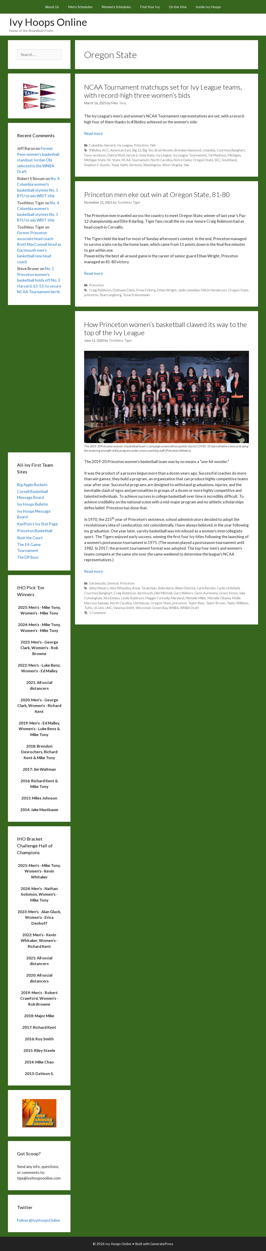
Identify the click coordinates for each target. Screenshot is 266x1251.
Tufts (88, 608)
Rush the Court (30, 537)
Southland (229, 160)
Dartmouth (97, 583)
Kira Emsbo (111, 598)
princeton (91, 295)
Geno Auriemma (206, 593)
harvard (131, 155)
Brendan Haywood (187, 150)
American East (120, 150)
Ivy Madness (217, 155)
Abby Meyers (98, 588)
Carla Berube (206, 588)
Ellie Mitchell (163, 593)
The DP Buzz (28, 557)
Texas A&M (119, 165)
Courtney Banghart (231, 150)
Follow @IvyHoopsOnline (38, 1220)
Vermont (135, 165)
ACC (105, 150)
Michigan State (95, 160)
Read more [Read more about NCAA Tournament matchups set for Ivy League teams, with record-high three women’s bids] (93, 133)
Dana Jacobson (95, 155)
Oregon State (203, 160)
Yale (153, 145)
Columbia (96, 145)
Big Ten (148, 150)
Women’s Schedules (116, 7)
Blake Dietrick (185, 588)
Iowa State (147, 155)
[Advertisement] (39, 378)
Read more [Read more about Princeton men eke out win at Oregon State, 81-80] (93, 273)
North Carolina (161, 160)
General (112, 583)
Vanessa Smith (123, 608)
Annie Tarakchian (144, 588)
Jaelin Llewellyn (189, 290)
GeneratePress (161, 1244)
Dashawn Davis (124, 290)
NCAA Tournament (135, 160)
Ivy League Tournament (190, 155)
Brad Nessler (164, 150)
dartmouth (145, 593)
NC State (113, 160)
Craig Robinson (100, 290)
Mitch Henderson (214, 290)
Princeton (141, 145)
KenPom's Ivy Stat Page (37, 524)
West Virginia (172, 165)
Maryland (177, 598)
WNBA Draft (189, 608)
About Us (52, 7)
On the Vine (178, 7)
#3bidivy (95, 150)
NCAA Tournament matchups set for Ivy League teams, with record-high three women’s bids (163, 91)
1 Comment (97, 613)
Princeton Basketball (34, 530)
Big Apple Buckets (32, 484)
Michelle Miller (196, 598)
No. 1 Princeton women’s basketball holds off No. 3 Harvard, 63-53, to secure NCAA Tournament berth (39, 280)
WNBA (174, 608)
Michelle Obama (219, 598)
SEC (218, 160)
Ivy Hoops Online (48, 22)
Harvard (109, 145)
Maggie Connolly (157, 598)
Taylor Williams (237, 603)
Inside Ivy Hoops (208, 7)
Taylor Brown (215, 603)
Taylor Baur (196, 603)
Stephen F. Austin (97, 165)
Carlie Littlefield (228, 588)
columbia (209, 150)
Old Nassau (141, 603)
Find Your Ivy (150, 7)
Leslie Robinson (132, 598)
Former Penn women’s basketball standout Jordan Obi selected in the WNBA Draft (38, 160)
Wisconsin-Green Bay (151, 608)
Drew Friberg (146, 290)
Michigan (234, 155)
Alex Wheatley (120, 588)
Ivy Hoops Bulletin (32, 504)
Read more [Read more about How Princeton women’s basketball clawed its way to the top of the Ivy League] (93, 571)
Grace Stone (228, 593)
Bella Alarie (166, 588)
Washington (152, 165)
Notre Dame (183, 160)
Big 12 (136, 150)
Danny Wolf (116, 155)
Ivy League (124, 145)
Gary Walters (183, 593)
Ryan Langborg (110, 295)
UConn (99, 608)
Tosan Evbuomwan (136, 295)
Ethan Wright (167, 290)
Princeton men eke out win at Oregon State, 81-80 (157, 194)
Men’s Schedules (80, 7)
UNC (108, 608)
